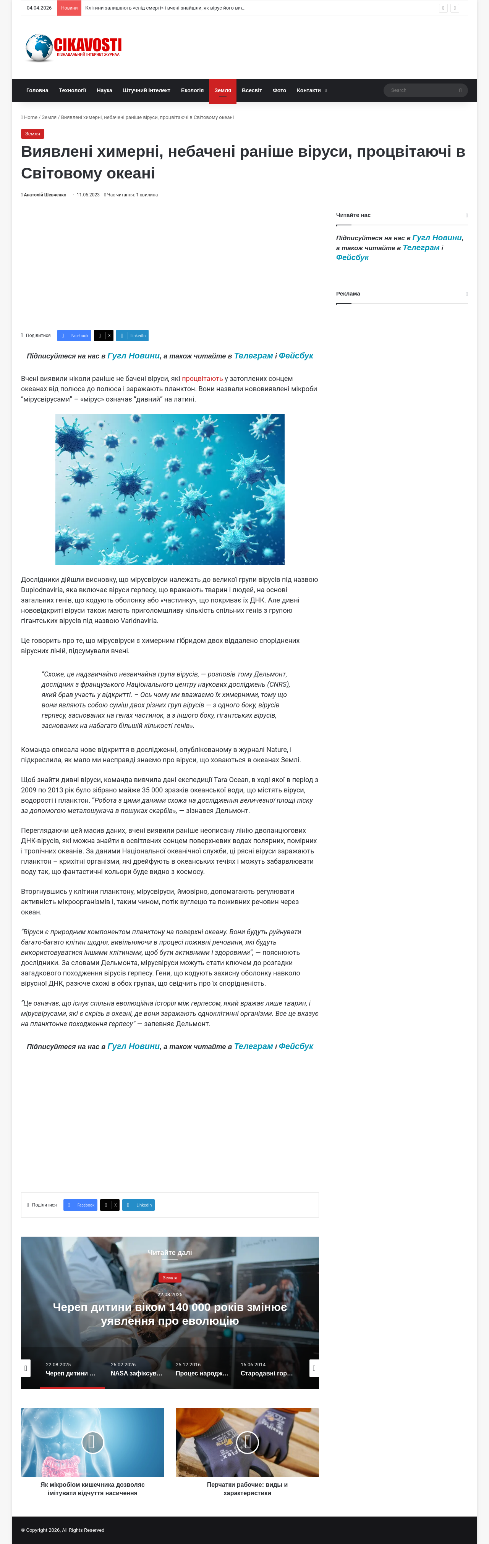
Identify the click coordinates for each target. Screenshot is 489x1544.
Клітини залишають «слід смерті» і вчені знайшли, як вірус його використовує (176, 8)
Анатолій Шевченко (45, 195)
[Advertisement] (170, 264)
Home (29, 117)
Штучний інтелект (146, 90)
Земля (222, 90)
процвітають (202, 378)
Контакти (309, 90)
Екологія (192, 90)
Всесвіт (252, 90)
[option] (170, 1313)
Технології (72, 90)
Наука (104, 90)
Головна (37, 90)
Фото (279, 90)
